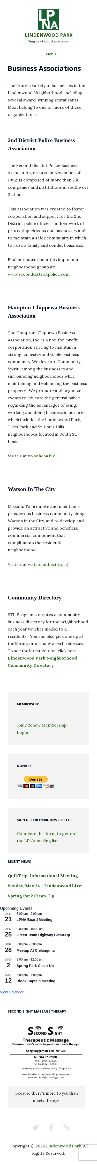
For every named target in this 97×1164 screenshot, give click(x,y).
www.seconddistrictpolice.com (39, 274)
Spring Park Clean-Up (31, 895)
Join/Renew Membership (41, 725)
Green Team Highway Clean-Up (43, 935)
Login (22, 732)
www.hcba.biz (41, 455)
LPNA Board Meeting (35, 920)
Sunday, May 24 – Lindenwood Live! (45, 885)
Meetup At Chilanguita (36, 950)
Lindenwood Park (48, 35)
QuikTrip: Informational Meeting (43, 875)
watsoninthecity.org (48, 564)
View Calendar (12, 992)
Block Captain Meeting (36, 981)
